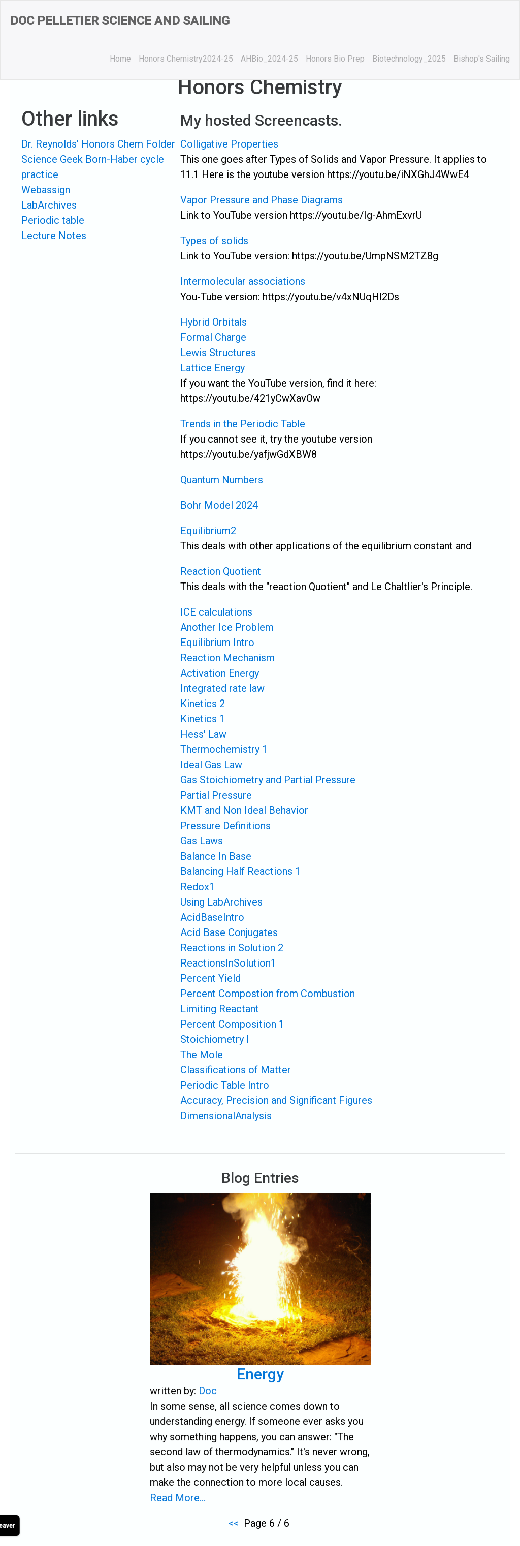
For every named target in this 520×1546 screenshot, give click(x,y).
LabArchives (49, 205)
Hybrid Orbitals (213, 322)
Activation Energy (219, 673)
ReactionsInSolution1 (228, 963)
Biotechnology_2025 (409, 59)
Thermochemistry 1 (224, 749)
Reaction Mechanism (227, 658)
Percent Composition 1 (232, 1024)
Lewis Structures (218, 352)
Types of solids (214, 241)
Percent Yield (210, 978)
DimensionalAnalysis (226, 1116)
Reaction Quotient (220, 571)
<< (234, 1523)
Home (120, 59)
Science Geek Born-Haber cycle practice (92, 167)
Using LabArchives (221, 902)
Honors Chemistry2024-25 (186, 59)
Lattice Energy (212, 368)
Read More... (178, 1497)
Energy (260, 1375)
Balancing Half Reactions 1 (240, 871)
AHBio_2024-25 (269, 59)
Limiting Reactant (219, 1009)
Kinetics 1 (202, 719)
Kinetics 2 (202, 703)
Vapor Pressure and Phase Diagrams (261, 200)
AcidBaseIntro (212, 917)
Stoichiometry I (214, 1039)
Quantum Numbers (221, 480)
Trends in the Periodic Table (242, 424)
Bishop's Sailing (481, 59)
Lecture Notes (53, 235)
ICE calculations (216, 612)
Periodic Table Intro (224, 1085)
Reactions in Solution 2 (231, 948)
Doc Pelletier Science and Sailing (120, 21)
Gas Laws (201, 841)
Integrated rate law (222, 688)
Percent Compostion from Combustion (267, 993)
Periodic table (52, 220)
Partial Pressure (216, 795)
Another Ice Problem (227, 627)
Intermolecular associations (242, 281)
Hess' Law (203, 734)
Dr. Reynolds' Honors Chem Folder (98, 144)
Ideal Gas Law (211, 765)
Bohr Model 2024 (219, 505)
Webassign (45, 190)
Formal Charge (213, 337)
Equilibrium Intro (217, 642)
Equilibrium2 (208, 530)
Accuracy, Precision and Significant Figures (276, 1100)
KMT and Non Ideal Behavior (244, 810)
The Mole (201, 1054)
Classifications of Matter (235, 1070)
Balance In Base (215, 856)
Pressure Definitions (225, 826)
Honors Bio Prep (335, 59)
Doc (208, 1392)
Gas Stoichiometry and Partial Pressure (267, 780)
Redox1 (197, 887)
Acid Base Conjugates (229, 932)
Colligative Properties (229, 144)
